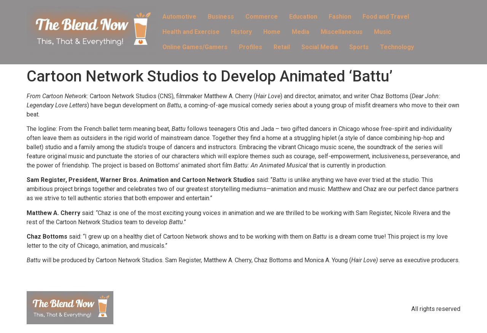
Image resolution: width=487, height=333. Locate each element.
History (241, 31)
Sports (359, 47)
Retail (282, 47)
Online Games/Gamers (195, 47)
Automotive (179, 16)
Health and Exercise (191, 31)
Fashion (340, 16)
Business (221, 16)
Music (382, 31)
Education (303, 16)
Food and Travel (386, 16)
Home (271, 31)
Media (300, 31)
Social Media (319, 47)
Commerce (261, 16)
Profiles (250, 47)
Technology (397, 47)
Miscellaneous (342, 31)
